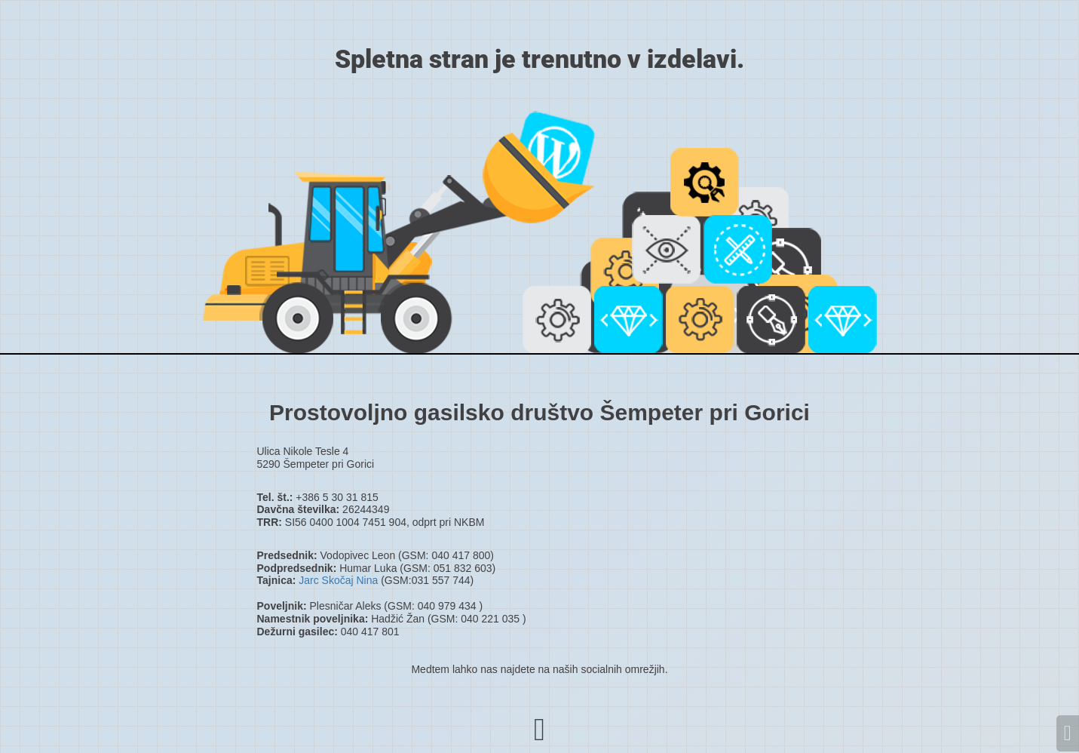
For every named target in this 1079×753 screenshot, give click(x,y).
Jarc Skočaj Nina (338, 580)
